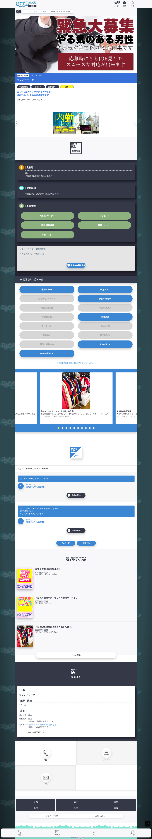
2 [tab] (62, 428)
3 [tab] (66, 428)
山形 (36, 808)
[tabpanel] (76, 398)
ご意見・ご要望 (52, 816)
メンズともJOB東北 (31, 11)
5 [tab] (74, 428)
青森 (116, 808)
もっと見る (76, 655)
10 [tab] (94, 428)
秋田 (76, 808)
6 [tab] (78, 428)
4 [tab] (70, 428)
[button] (15, 122)
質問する (86, 543)
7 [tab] (82, 428)
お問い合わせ (100, 816)
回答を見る (76, 495)
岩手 (76, 801)
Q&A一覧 (66, 543)
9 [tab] (90, 428)
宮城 (36, 801)
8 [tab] (86, 428)
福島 (44, 11)
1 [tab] (58, 428)
